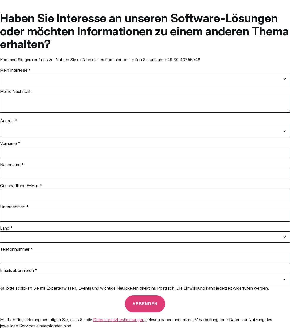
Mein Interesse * (15, 70)
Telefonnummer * (16, 249)
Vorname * (10, 143)
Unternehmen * (14, 206)
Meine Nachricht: (16, 91)
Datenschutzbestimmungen (118, 319)
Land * (6, 228)
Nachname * (12, 164)
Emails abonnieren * (18, 270)
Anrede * (8, 120)
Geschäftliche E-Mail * (21, 185)
